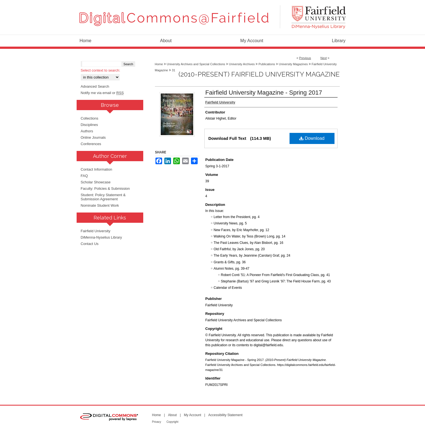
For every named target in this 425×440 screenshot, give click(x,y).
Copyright (172, 421)
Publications (266, 64)
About (172, 415)
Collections (90, 118)
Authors (87, 131)
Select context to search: (100, 70)
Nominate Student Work (100, 205)
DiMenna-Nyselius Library (101, 237)
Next (323, 58)
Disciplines (89, 125)
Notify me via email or (102, 93)
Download (312, 138)
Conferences (91, 144)
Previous (305, 58)
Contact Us (90, 244)
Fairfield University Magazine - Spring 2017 (263, 92)
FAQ (84, 176)
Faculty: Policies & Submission (105, 188)
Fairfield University (95, 231)
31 (173, 70)
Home (159, 64)
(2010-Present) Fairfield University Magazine (259, 74)
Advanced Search (95, 86)
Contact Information (96, 169)
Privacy (156, 421)
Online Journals (93, 137)
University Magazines (293, 64)
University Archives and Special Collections (196, 64)
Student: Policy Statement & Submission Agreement (103, 197)
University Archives (242, 64)
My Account (192, 415)
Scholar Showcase (96, 182)
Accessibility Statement (225, 415)
